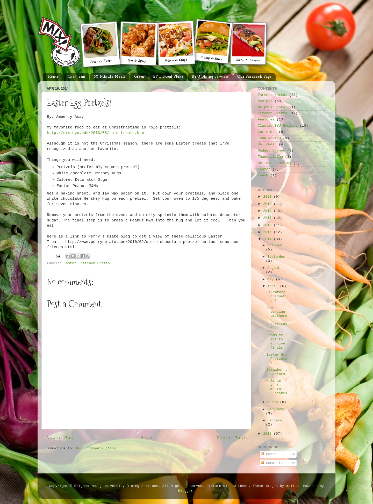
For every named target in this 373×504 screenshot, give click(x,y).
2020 (268, 197)
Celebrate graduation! (277, 296)
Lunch (263, 175)
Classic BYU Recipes (278, 126)
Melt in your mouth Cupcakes (277, 387)
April (273, 286)
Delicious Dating (274, 163)
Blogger (185, 491)
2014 (268, 239)
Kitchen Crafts (95, 263)
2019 (268, 204)
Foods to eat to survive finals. (276, 341)
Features (266, 119)
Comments (272, 463)
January (274, 420)
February (275, 409)
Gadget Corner (271, 151)
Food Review (269, 138)
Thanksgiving (270, 157)
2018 (268, 211)
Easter (70, 263)
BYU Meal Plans (168, 77)
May (271, 279)
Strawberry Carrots (277, 372)
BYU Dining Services (210, 77)
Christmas (267, 132)
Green (139, 77)
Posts (269, 454)
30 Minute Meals (109, 77)
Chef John (76, 77)
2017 (268, 218)
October (274, 245)
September (276, 257)
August (273, 268)
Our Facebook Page (254, 77)
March (273, 402)
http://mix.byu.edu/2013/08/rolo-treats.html (96, 133)
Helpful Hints (271, 107)
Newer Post (61, 438)
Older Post (231, 438)
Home (53, 77)
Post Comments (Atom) (97, 448)
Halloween (267, 144)
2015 (268, 232)
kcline (292, 486)
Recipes (265, 101)
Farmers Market (272, 95)
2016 (268, 225)
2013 (268, 434)
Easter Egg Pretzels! (277, 359)
